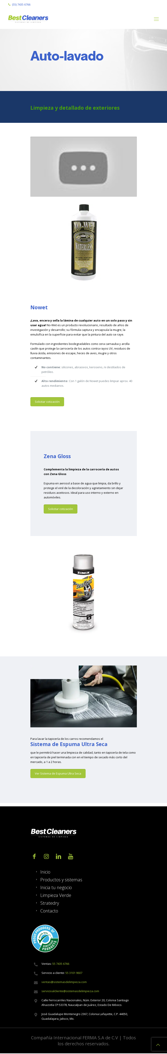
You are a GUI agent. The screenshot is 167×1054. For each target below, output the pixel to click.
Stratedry (49, 903)
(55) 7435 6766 (21, 4)
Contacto (49, 911)
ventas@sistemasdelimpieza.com (64, 982)
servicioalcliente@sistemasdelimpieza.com (70, 991)
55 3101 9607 (73, 973)
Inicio (45, 872)
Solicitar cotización (47, 402)
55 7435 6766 (60, 964)
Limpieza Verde (55, 895)
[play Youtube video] (83, 167)
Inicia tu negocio (56, 887)
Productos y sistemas (61, 880)
